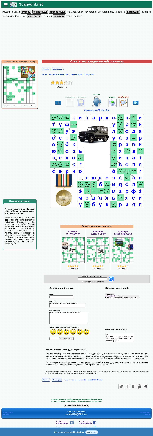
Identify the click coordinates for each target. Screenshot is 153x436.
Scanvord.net (31, 4)
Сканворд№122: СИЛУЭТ (98, 232)
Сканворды (57, 69)
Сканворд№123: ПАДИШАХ (123, 232)
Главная (46, 69)
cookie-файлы (77, 432)
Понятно (91, 432)
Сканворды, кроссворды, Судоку (19, 61)
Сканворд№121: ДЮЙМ (73, 232)
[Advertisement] (76, 39)
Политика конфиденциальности (76, 416)
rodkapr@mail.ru (110, 296)
